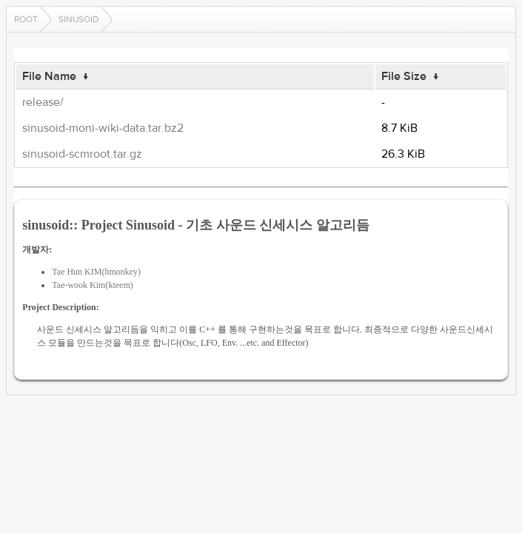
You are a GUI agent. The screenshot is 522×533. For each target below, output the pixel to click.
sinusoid (78, 19)
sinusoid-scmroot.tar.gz (82, 154)
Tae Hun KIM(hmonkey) (96, 271)
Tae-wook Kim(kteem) (92, 285)
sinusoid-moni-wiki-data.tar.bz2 (103, 128)
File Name (49, 76)
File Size (403, 76)
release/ (43, 102)
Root (26, 19)
